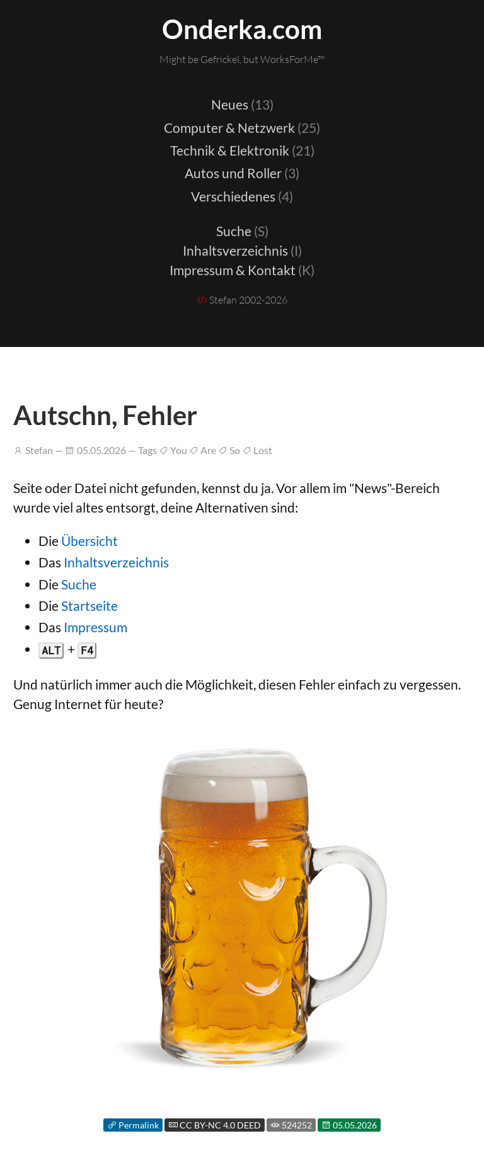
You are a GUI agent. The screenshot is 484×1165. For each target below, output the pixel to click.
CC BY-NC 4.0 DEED (214, 1125)
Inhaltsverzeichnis (242, 250)
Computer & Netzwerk (242, 127)
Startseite (89, 605)
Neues (242, 104)
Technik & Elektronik (242, 150)
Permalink (133, 1125)
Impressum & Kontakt (242, 270)
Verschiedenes (242, 196)
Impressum (95, 627)
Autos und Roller (242, 173)
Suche (242, 231)
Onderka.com (242, 29)
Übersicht (89, 540)
